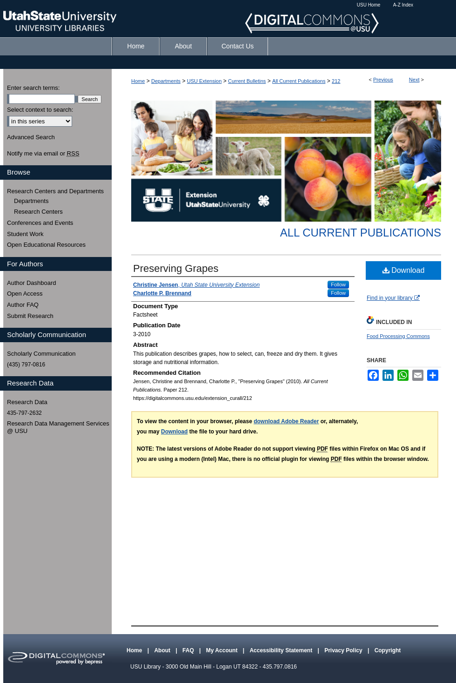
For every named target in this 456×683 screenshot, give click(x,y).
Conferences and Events (40, 222)
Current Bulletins (247, 81)
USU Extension (204, 81)
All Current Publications (298, 81)
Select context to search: (40, 109)
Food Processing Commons (398, 336)
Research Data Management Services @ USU (58, 427)
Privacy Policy (344, 650)
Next (414, 79)
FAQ (188, 650)
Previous (383, 79)
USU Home (369, 4)
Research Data (27, 402)
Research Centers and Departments (55, 191)
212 (336, 81)
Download (403, 270)
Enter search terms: (33, 87)
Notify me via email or (43, 153)
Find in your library (393, 298)
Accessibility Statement (281, 650)
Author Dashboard (31, 282)
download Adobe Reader (286, 421)
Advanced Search (31, 137)
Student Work (25, 233)
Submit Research (30, 315)
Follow (338, 284)
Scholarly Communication (41, 353)
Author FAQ (23, 304)
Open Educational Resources (46, 244)
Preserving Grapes (175, 268)
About (163, 650)
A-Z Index (403, 4)
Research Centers (38, 211)
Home (138, 81)
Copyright (388, 650)
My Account (222, 650)
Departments (166, 81)
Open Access (25, 293)
